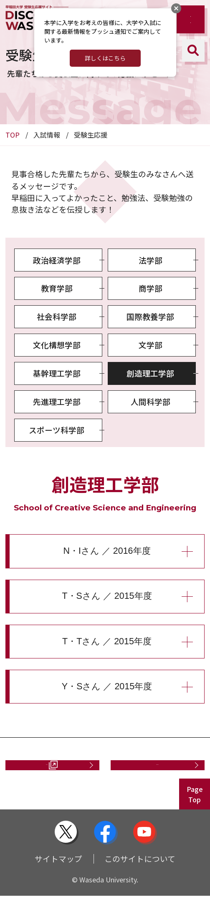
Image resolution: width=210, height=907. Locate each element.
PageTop (195, 805)
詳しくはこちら (105, 58)
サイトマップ (58, 869)
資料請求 (42, 770)
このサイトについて (139, 869)
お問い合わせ (153, 770)
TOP (12, 135)
